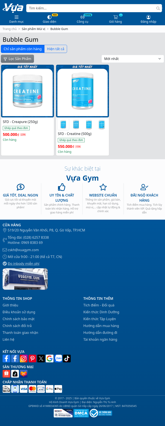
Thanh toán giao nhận (20, 332)
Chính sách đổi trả (17, 325)
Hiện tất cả (55, 48)
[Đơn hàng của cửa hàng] (132, 59)
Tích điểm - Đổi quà (99, 305)
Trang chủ (10, 29)
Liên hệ (8, 339)
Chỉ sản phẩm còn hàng (23, 48)
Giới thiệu (10, 305)
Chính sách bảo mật (19, 318)
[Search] (94, 8)
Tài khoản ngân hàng (100, 339)
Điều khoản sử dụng (19, 312)
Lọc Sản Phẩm (17, 58)
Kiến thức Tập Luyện (99, 318)
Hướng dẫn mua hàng (101, 325)
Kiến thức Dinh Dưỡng (101, 312)
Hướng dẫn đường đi (100, 332)
